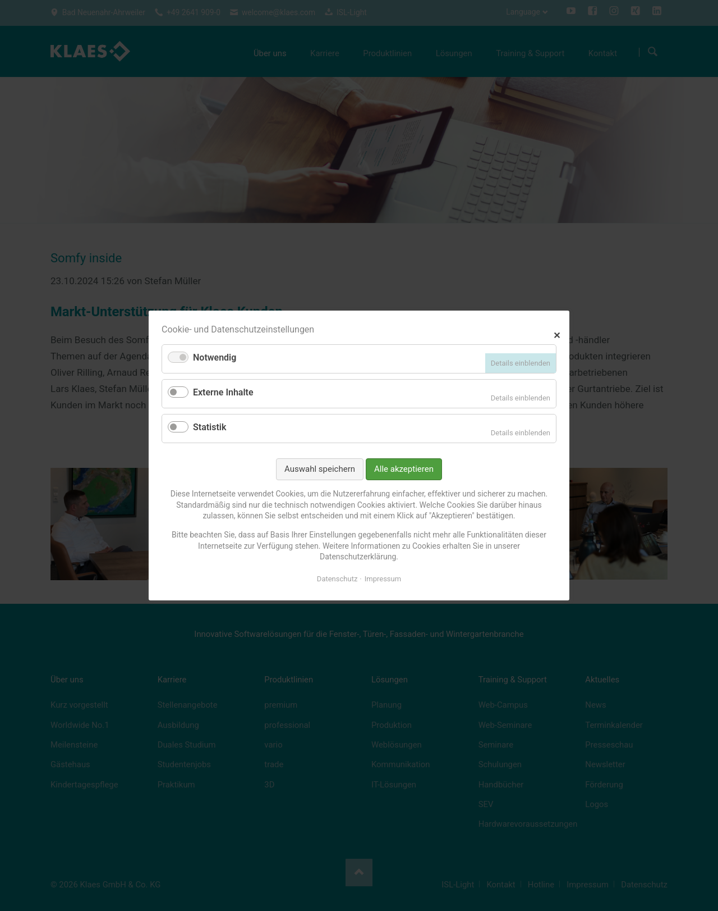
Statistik (209, 427)
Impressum (383, 579)
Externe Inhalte (223, 392)
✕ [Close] (556, 334)
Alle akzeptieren (404, 469)
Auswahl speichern (319, 469)
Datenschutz (337, 579)
